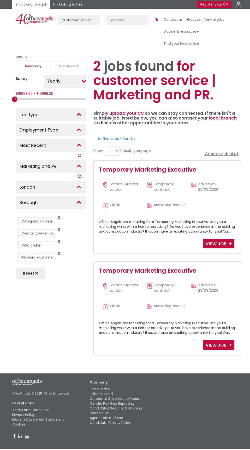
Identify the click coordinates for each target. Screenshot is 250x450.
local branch (223, 118)
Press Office (100, 389)
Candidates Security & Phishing (116, 408)
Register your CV (214, 4)
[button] (59, 217)
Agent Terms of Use (106, 417)
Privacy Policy (23, 414)
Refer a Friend (101, 393)
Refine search (110, 138)
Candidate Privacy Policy (110, 422)
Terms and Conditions (30, 410)
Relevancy (33, 66)
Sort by (129, 138)
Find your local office (181, 43)
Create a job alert (221, 153)
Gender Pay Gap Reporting (112, 403)
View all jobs (214, 19)
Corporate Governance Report (115, 398)
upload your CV (126, 113)
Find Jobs (155, 20)
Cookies (18, 424)
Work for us (99, 413)
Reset (30, 273)
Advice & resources (181, 31)
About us (193, 19)
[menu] (112, 151)
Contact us (173, 19)
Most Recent (68, 66)
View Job (216, 244)
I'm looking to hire (68, 4)
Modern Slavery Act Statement (38, 419)
